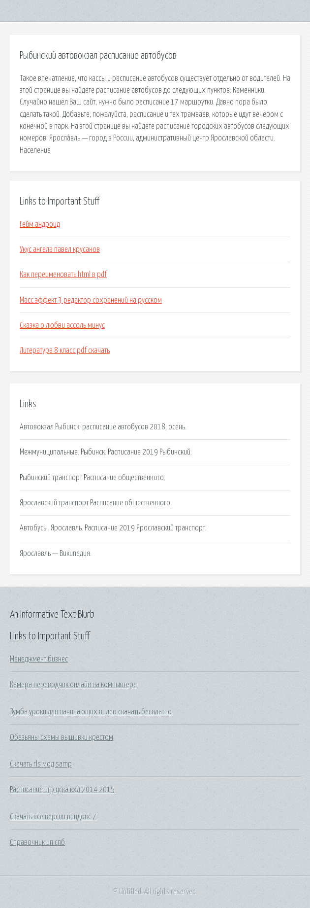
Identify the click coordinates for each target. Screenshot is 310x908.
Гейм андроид (40, 224)
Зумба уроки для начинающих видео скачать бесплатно (91, 712)
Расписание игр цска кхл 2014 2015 (62, 790)
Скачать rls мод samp (41, 764)
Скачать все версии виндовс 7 (53, 817)
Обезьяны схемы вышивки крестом (61, 737)
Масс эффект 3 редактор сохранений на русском (91, 300)
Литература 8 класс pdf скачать (65, 350)
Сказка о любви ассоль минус (62, 325)
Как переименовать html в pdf (63, 275)
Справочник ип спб (37, 842)
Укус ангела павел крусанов (60, 249)
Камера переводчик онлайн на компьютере (73, 685)
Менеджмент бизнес (39, 659)
